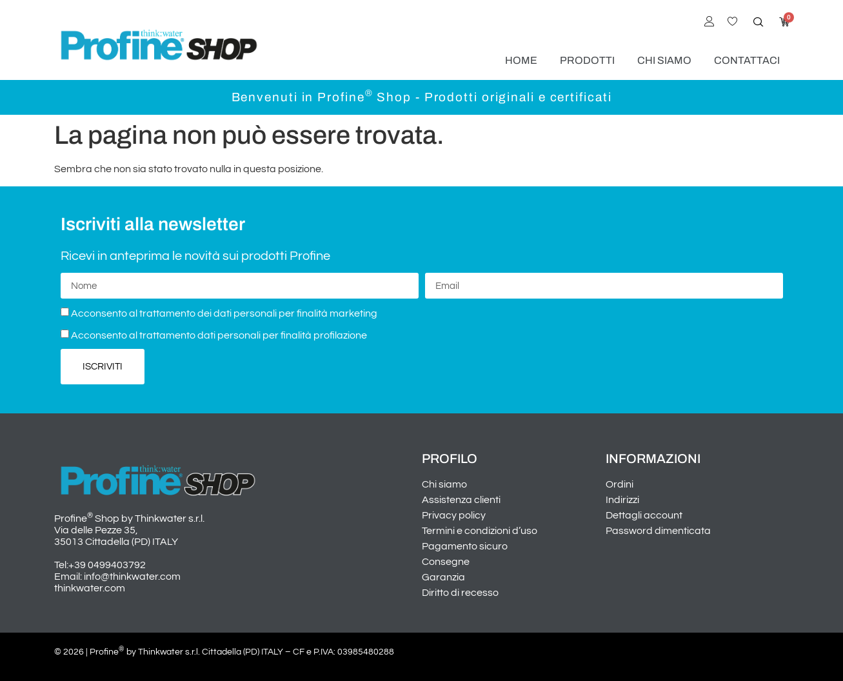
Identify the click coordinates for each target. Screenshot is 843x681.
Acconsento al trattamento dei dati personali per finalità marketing (224, 313)
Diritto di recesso (460, 592)
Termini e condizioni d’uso (479, 531)
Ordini (619, 484)
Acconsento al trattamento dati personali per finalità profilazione (219, 335)
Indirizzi (622, 500)
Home (521, 60)
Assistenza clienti (461, 500)
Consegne (446, 562)
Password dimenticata (658, 531)
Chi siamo (664, 60)
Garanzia (443, 577)
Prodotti (587, 60)
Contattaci (747, 60)
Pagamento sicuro (465, 546)
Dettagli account (644, 515)
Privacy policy (454, 515)
